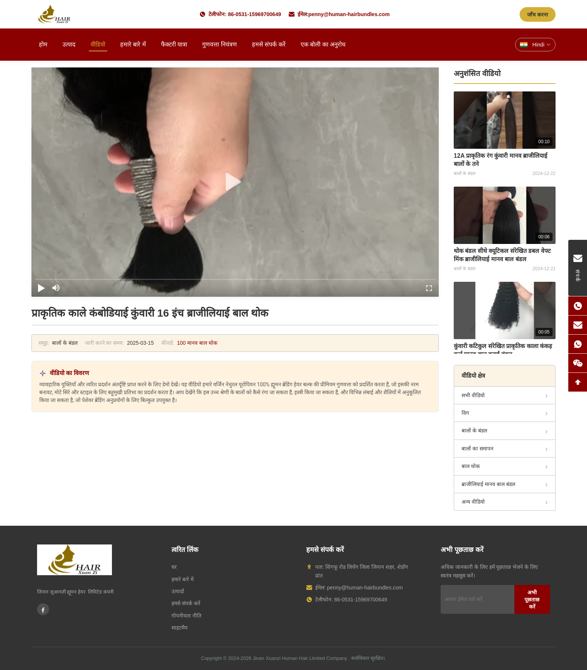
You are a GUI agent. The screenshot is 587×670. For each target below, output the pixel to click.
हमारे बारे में (133, 44)
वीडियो (98, 44)
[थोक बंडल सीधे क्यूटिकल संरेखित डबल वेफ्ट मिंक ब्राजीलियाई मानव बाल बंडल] (505, 215)
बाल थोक (471, 466)
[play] (235, 182)
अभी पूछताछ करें (531, 599)
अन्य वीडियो (473, 502)
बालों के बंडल (474, 431)
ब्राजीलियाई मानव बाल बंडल (488, 484)
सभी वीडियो (473, 395)
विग (465, 413)
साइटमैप (179, 628)
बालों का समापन (477, 449)
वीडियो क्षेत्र (473, 375)
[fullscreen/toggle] (429, 287)
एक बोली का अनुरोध (323, 44)
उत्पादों (177, 591)
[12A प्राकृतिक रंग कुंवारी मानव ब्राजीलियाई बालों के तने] (505, 120)
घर (174, 567)
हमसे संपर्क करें (269, 44)
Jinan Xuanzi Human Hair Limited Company (300, 658)
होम (43, 44)
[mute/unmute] (56, 287)
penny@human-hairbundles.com (348, 14)
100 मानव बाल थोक (197, 343)
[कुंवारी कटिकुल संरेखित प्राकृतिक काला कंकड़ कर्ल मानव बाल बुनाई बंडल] (505, 310)
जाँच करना (537, 15)
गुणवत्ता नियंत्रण (219, 44)
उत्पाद (69, 44)
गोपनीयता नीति (186, 616)
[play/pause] (41, 287)
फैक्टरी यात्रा (174, 44)
